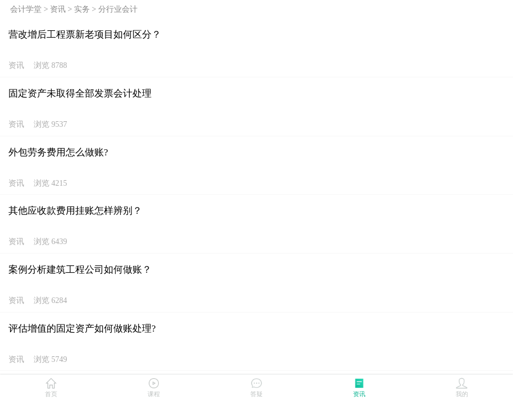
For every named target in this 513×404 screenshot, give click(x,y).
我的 (461, 387)
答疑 (256, 387)
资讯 (58, 9)
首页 (51, 387)
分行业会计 (118, 9)
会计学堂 (26, 9)
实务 (82, 9)
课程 (154, 387)
